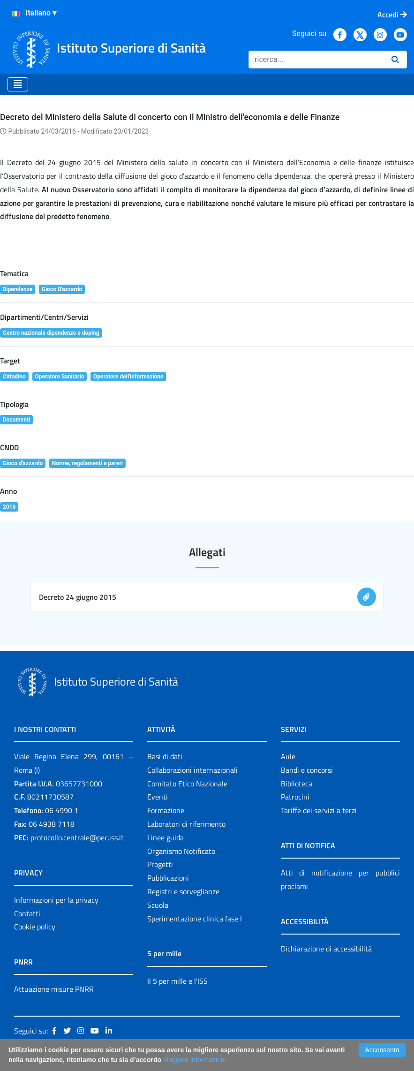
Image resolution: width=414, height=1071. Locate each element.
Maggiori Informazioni (194, 1059)
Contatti (27, 913)
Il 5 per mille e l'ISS (177, 981)
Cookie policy (34, 926)
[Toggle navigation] (18, 84)
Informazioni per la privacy (56, 899)
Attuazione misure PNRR (54, 989)
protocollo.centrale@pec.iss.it (77, 837)
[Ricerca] (316, 59)
